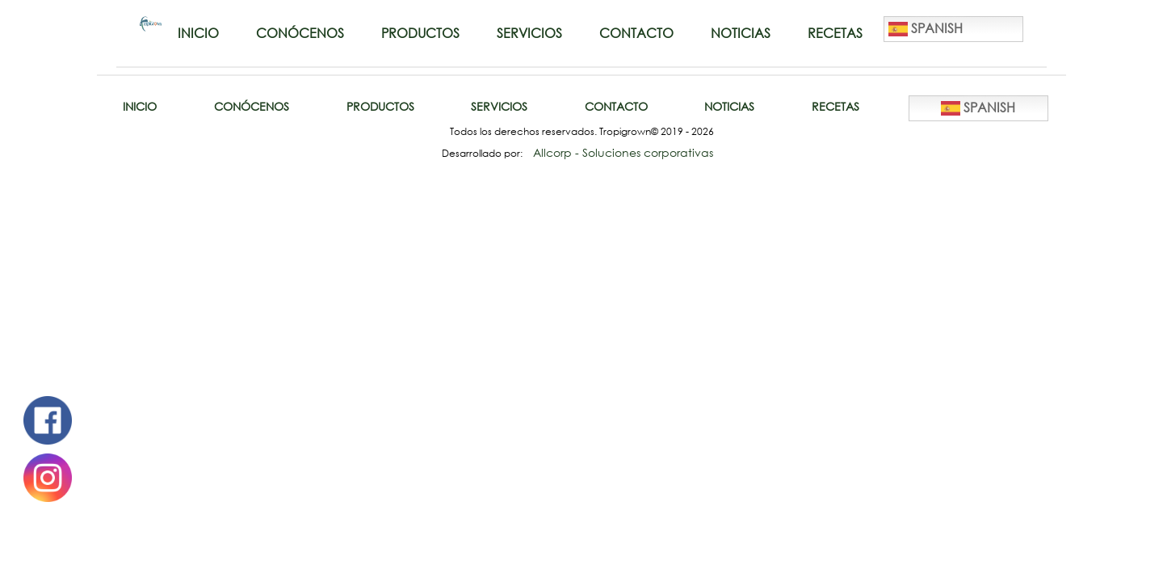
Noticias (740, 33)
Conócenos (300, 33)
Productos (420, 33)
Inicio (198, 33)
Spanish (925, 29)
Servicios (529, 33)
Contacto (636, 33)
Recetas (835, 33)
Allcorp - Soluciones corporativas (623, 152)
